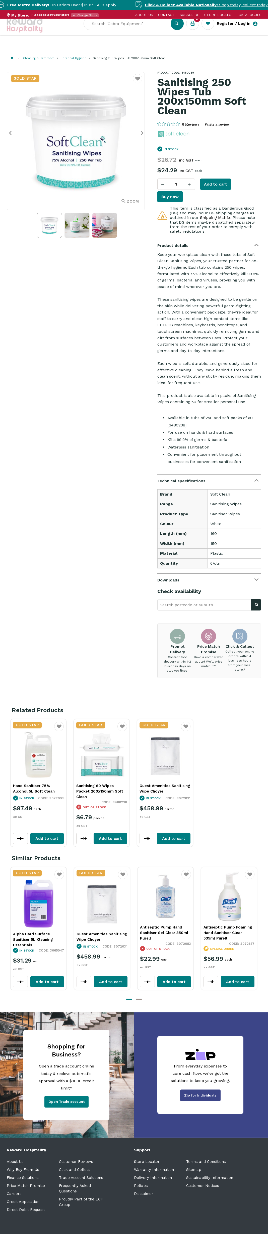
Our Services (52, 47)
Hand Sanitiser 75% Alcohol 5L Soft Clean (34, 789)
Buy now (170, 196)
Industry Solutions (93, 47)
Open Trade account (66, 1102)
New (188, 47)
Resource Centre (140, 47)
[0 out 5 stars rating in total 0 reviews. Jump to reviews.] (178, 124)
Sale (170, 47)
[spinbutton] (176, 184)
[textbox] (131, 30)
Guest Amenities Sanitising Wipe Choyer (165, 789)
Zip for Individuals (200, 1095)
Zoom (133, 201)
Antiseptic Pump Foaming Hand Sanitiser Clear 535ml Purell (164, 933)
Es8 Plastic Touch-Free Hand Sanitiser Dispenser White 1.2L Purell (227, 933)
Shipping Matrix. (215, 217)
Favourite (59, 729)
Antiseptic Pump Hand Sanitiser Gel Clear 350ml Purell (101, 933)
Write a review (217, 124)
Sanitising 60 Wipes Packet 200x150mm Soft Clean (99, 791)
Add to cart (215, 184)
